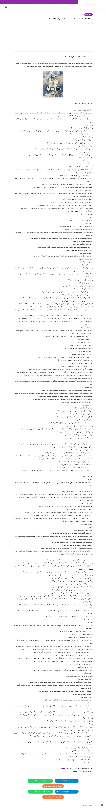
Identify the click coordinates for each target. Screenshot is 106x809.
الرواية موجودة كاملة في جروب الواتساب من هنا (40, 781)
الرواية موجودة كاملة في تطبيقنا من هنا (53, 786)
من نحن (60, 2)
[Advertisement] (53, 36)
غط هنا (62, 768)
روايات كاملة (64, 7)
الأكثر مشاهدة (56, 7)
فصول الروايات (72, 7)
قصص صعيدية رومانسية (30, 7)
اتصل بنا (74, 2)
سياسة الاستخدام (53, 2)
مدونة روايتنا (85, 806)
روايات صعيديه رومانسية (44, 7)
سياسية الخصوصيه (43, 2)
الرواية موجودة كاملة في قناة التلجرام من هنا (66, 781)
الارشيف (35, 2)
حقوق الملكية (67, 2)
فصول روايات (88, 15)
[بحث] (6, 6)
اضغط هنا (75, 771)
